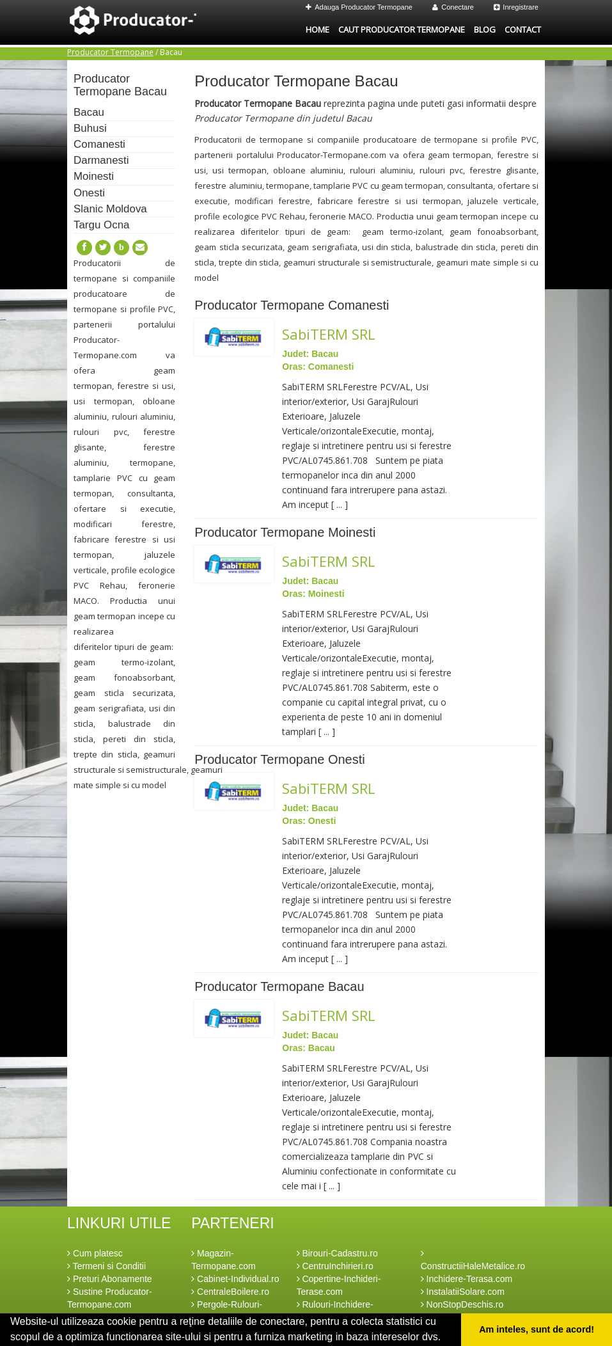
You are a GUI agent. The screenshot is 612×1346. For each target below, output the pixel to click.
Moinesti (94, 176)
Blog (485, 29)
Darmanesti (101, 160)
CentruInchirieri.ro (335, 1266)
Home (317, 29)
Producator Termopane (110, 52)
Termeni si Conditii (106, 1266)
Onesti (89, 193)
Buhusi (90, 128)
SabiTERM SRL (328, 334)
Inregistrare (516, 7)
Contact (523, 29)
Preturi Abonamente (109, 1279)
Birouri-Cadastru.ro (337, 1253)
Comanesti (99, 144)
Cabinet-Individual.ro (235, 1279)
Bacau (89, 112)
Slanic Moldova (110, 209)
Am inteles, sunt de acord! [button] (536, 1329)
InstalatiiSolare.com (463, 1292)
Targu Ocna (101, 225)
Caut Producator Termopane (401, 29)
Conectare (453, 7)
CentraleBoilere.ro (230, 1292)
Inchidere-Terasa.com (467, 1279)
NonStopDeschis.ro (462, 1304)
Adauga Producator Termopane (359, 7)
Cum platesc (95, 1253)
